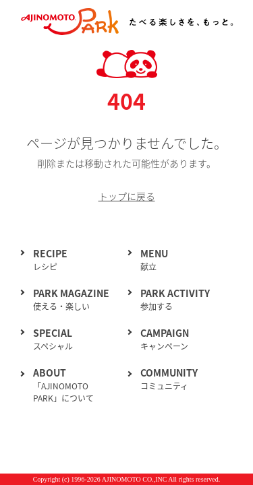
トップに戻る (127, 196)
